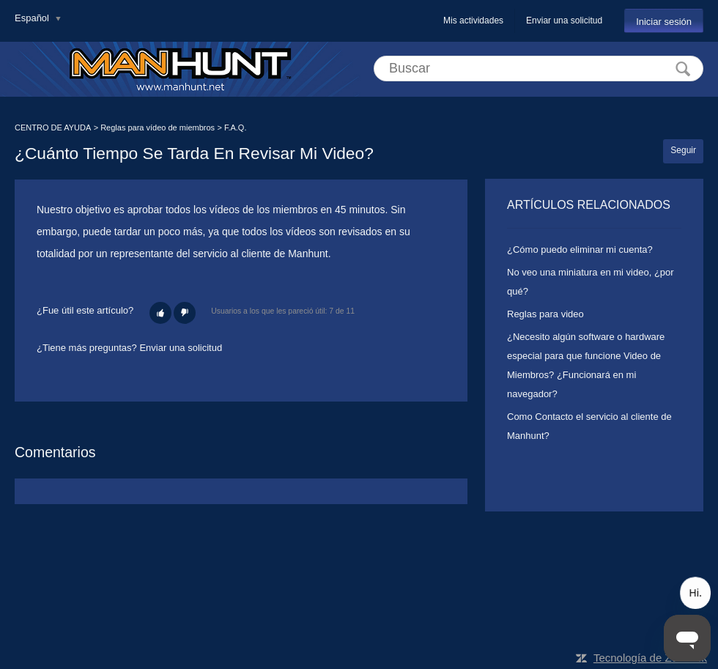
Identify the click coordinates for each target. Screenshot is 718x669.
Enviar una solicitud (564, 20)
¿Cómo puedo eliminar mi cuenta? (580, 249)
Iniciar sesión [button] (664, 21)
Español (33, 17)
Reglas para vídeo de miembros (157, 127)
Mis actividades (473, 20)
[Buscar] (538, 68)
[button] (160, 313)
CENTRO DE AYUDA (53, 127)
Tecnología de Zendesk (650, 657)
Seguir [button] (683, 150)
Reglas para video (545, 313)
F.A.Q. (235, 127)
